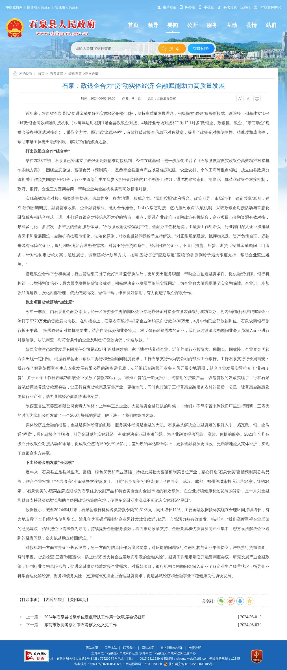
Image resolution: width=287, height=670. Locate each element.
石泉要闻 (56, 73)
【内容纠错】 (54, 599)
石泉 (116, 62)
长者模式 (227, 7)
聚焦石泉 (75, 73)
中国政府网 (14, 7)
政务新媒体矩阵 (172, 648)
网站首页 (92, 648)
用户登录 (166, 7)
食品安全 (155, 62)
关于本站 (110, 648)
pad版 (187, 7)
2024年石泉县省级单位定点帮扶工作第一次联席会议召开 (94, 617)
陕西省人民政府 (39, 7)
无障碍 (245, 7)
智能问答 (201, 48)
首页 (41, 73)
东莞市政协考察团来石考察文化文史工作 (80, 625)
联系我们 (129, 648)
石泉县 (103, 62)
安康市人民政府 (67, 7)
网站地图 (148, 648)
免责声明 (195, 648)
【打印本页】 (29, 599)
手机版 (206, 7)
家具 (139, 62)
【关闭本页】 (78, 599)
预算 (128, 62)
